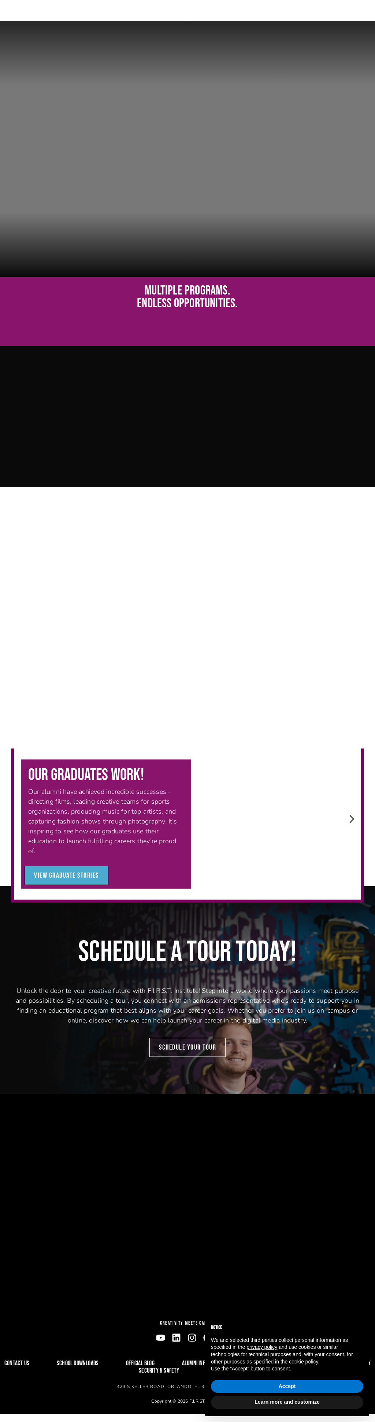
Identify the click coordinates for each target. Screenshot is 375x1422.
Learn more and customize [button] (287, 1402)
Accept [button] (287, 1386)
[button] (351, 826)
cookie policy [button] (303, 1362)
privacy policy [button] (261, 1347)
